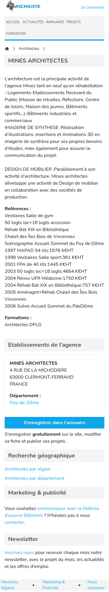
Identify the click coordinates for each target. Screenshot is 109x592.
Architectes (29, 48)
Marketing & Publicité (54, 585)
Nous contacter (95, 585)
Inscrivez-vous (19, 552)
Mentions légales (9, 585)
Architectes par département (34, 478)
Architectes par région (28, 469)
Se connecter (92, 7)
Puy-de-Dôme (24, 402)
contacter (14, 522)
